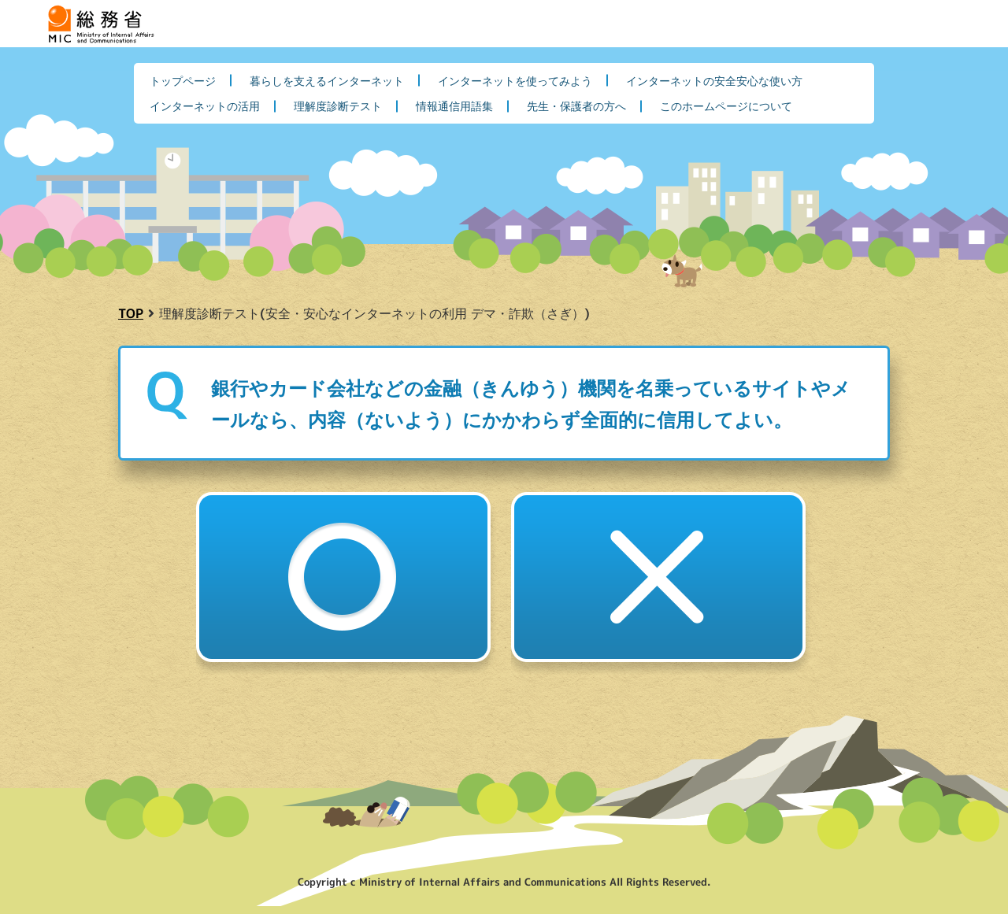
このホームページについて (726, 105)
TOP (130, 312)
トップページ (183, 80)
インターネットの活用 (205, 105)
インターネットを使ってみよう (515, 80)
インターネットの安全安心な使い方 (714, 80)
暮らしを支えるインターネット (327, 80)
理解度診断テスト (338, 105)
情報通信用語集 (454, 105)
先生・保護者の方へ (576, 105)
